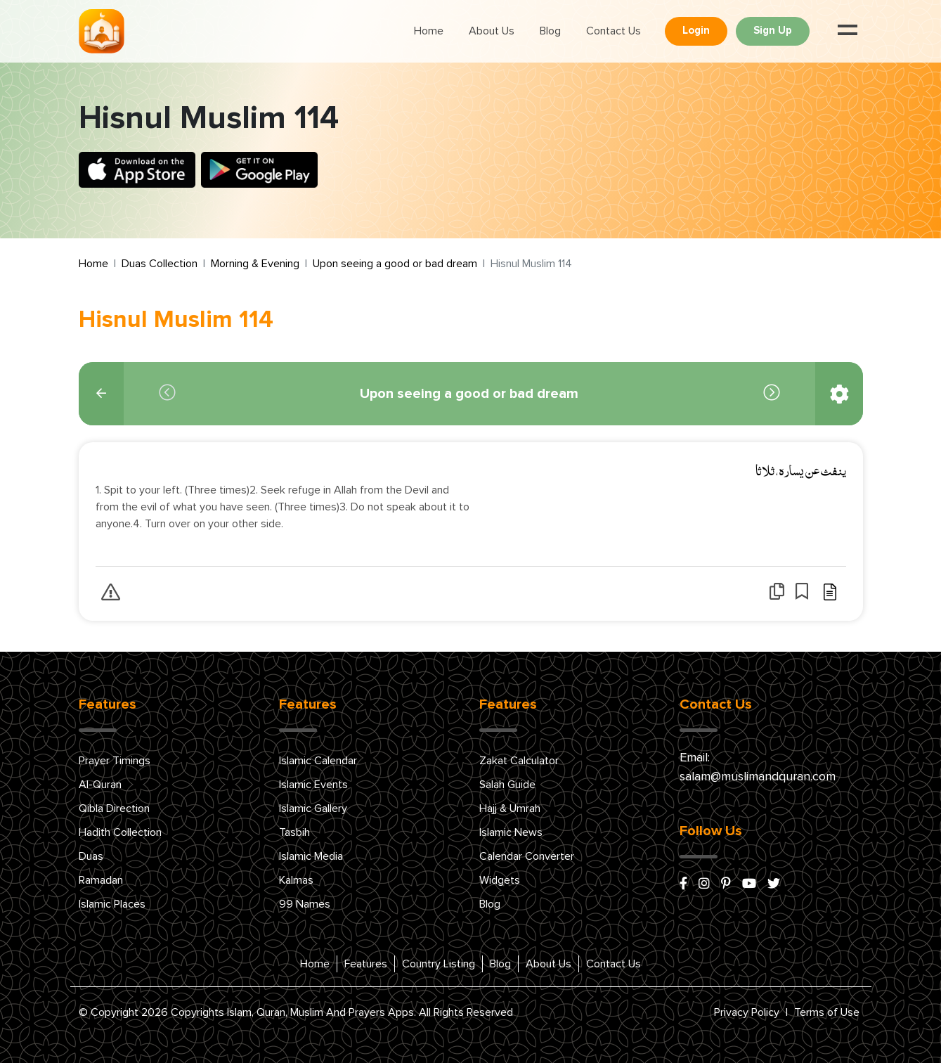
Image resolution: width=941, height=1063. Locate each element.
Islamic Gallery (313, 808)
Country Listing (438, 963)
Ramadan (101, 880)
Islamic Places (112, 904)
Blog (550, 31)
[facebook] (683, 884)
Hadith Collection (120, 832)
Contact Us (613, 31)
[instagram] (704, 884)
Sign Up (772, 30)
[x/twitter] (773, 884)
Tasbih (294, 832)
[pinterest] (726, 884)
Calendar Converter (526, 856)
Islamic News (511, 832)
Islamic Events (313, 784)
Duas (91, 856)
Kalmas (296, 880)
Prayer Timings (114, 760)
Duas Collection (159, 263)
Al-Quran (100, 784)
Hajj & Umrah (509, 808)
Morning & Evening (255, 263)
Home (428, 31)
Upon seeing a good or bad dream (395, 263)
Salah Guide (507, 784)
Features (365, 963)
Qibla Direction (114, 808)
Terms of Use (826, 1012)
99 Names (304, 904)
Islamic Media (311, 856)
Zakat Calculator (519, 760)
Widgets (499, 880)
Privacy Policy (746, 1012)
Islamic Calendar (318, 760)
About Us (491, 31)
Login (696, 30)
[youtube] (749, 884)
